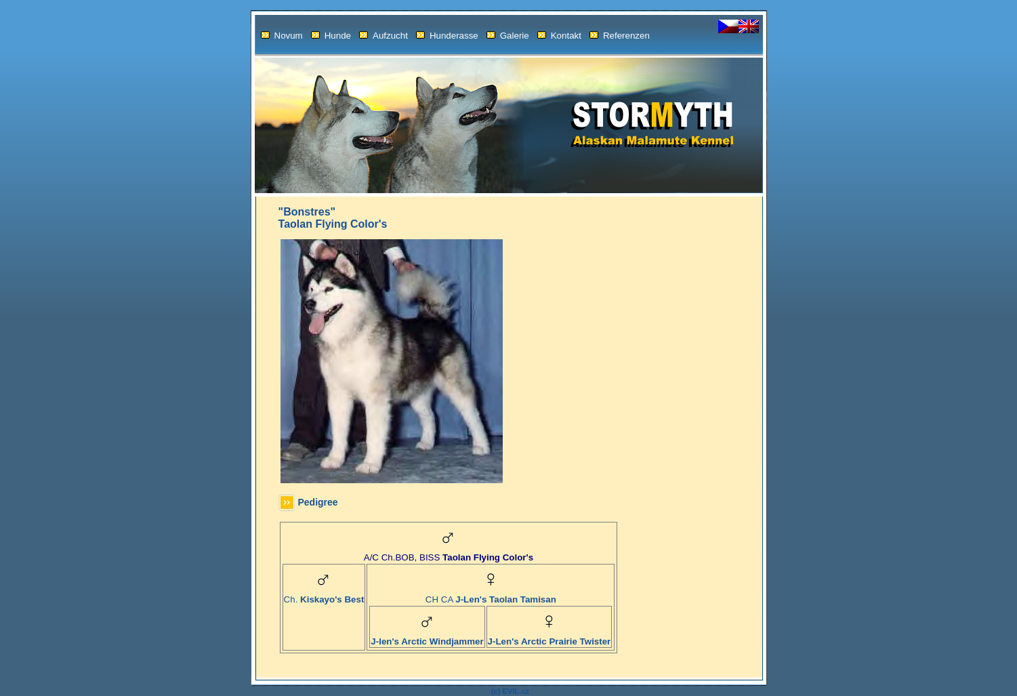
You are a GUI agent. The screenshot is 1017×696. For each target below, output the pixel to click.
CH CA (491, 595)
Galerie (507, 35)
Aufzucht (383, 35)
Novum (282, 35)
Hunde (331, 35)
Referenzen (619, 35)
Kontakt (559, 35)
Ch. (324, 595)
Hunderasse (447, 35)
